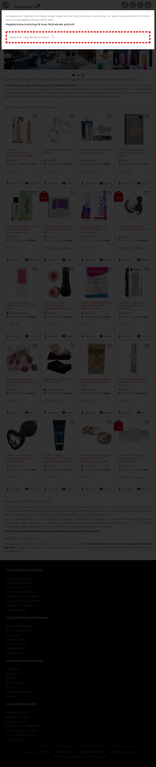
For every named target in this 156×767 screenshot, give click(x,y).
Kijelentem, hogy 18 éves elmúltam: (30, 37)
